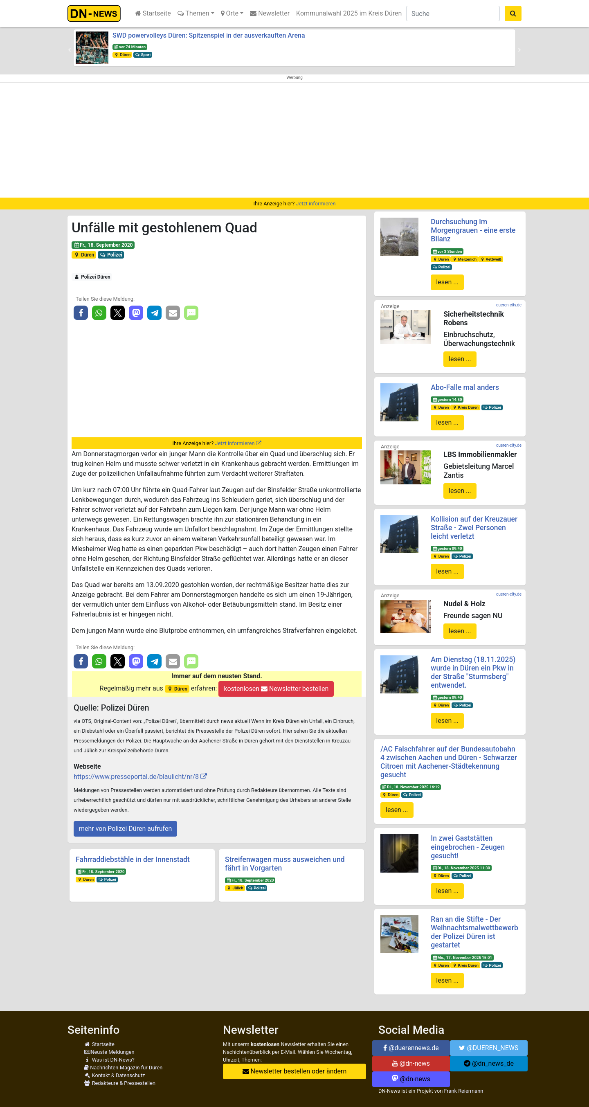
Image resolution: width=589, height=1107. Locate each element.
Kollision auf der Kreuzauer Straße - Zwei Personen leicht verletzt (474, 527)
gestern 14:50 (447, 399)
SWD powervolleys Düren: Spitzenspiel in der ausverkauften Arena (208, 35)
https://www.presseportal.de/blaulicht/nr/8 (136, 777)
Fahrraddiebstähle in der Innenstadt (133, 859)
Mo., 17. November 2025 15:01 (462, 957)
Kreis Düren (465, 407)
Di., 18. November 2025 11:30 (461, 868)
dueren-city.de (509, 305)
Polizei (111, 255)
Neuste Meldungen (109, 1052)
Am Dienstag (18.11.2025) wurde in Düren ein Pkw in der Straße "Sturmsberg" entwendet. (473, 672)
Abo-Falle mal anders (465, 387)
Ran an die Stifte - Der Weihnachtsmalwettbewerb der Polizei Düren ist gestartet (474, 932)
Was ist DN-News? (109, 1060)
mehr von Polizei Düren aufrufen (125, 828)
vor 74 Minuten (130, 47)
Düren (122, 54)
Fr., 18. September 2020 (103, 245)
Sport (143, 54)
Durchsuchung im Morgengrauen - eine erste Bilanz (473, 230)
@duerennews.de (411, 1048)
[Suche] (453, 13)
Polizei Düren (92, 277)
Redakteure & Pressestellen (119, 1083)
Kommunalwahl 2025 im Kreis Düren (349, 13)
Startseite (153, 13)
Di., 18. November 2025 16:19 (411, 787)
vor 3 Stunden (447, 251)
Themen (193, 13)
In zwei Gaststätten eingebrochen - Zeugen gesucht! (468, 847)
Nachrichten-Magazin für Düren (123, 1067)
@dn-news (411, 1063)
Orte (230, 13)
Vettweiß (490, 259)
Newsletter (270, 13)
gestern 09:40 (447, 548)
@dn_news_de (489, 1063)
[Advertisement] (294, 140)
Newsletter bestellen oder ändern (295, 1071)
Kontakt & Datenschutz (114, 1075)
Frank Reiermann (463, 1091)
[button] (69, 49)
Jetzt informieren (315, 203)
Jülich (235, 888)
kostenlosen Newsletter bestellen (276, 689)
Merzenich (464, 259)
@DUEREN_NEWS (488, 1048)
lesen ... (447, 282)
